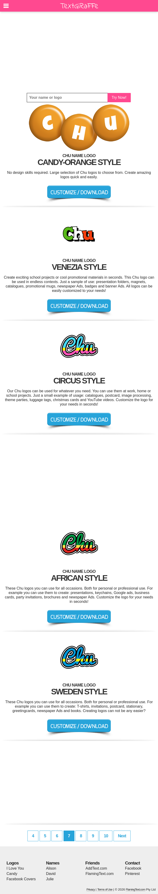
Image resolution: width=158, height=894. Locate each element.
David (51, 874)
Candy (12, 874)
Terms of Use (104, 889)
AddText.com (96, 868)
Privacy (91, 889)
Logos (13, 863)
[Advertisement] (79, 52)
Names (52, 863)
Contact (132, 863)
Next (122, 836)
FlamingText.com (100, 874)
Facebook (133, 868)
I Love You (15, 868)
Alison (51, 868)
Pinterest (132, 874)
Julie (50, 879)
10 (106, 836)
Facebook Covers (21, 879)
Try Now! (119, 97)
